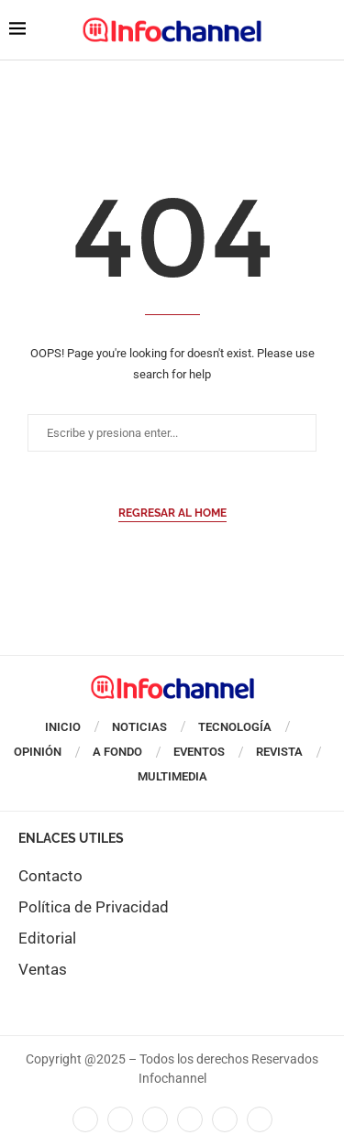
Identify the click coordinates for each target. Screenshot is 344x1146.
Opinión (37, 752)
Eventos (199, 752)
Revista (279, 752)
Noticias (139, 727)
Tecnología (235, 727)
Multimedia (172, 776)
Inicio (63, 727)
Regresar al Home (172, 513)
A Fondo (117, 752)
